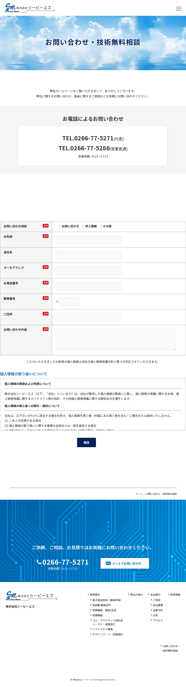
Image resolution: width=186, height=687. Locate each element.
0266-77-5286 (90, 148)
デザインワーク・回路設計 (107, 634)
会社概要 (158, 605)
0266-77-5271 (94, 138)
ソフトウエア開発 (102, 629)
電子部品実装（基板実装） (107, 600)
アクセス (158, 620)
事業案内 (95, 594)
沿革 (155, 615)
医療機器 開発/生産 (104, 610)
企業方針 (158, 610)
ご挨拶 (156, 600)
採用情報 (175, 594)
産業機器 (97, 615)
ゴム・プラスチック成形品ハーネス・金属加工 (107, 622)
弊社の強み (136, 594)
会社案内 (155, 594)
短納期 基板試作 (101, 605)
